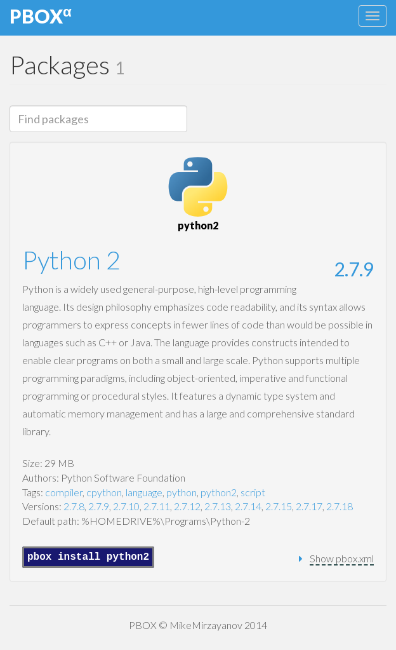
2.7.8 (73, 506)
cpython (104, 492)
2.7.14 (248, 506)
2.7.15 (278, 506)
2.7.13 (217, 506)
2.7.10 (126, 506)
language (144, 492)
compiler (63, 492)
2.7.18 (339, 506)
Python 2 (71, 260)
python (181, 492)
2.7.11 (156, 506)
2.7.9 (354, 268)
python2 (219, 492)
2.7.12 (187, 506)
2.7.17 (309, 506)
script (253, 492)
